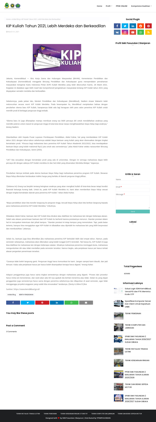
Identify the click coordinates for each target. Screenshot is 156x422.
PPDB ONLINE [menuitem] (121, 6)
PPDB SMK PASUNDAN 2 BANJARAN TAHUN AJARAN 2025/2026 (137, 375)
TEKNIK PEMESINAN (133, 313)
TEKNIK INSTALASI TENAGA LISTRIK (136, 350)
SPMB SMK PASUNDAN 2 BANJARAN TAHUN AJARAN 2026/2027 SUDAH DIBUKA (137, 398)
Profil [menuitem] (108, 6)
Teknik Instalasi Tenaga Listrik (28, 414)
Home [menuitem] (99, 6)
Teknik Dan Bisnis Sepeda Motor (130, 414)
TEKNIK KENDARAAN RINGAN (137, 360)
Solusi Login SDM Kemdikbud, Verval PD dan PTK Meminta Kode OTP (138, 291)
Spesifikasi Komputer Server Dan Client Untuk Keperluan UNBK (138, 304)
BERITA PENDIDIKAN (26, 295)
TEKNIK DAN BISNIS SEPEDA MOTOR (136, 385)
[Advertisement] (133, 128)
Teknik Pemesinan (50, 414)
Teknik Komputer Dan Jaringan (103, 414)
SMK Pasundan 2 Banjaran (72, 418)
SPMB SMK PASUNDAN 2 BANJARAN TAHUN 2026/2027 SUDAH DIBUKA (138, 339)
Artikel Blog (16, 19)
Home (8, 19)
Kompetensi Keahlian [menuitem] (140, 6)
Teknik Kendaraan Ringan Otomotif (74, 414)
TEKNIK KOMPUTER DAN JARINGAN (135, 326)
